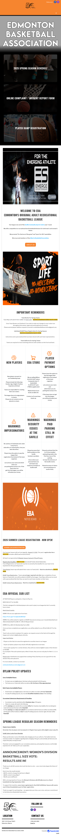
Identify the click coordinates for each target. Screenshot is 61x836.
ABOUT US (30, 245)
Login (57, 833)
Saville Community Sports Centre (35, 224)
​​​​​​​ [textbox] (49, 208)
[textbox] (30, 176)
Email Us (32, 823)
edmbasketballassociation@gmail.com (14, 665)
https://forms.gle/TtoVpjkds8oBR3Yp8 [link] (14, 616)
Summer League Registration (14, 547)
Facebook (13, 378)
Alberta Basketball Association (39, 238)
